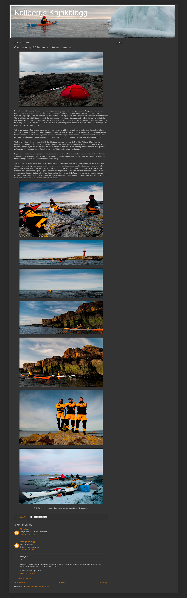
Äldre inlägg (103, 582)
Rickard (23, 529)
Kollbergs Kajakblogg (51, 12)
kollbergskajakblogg (27, 542)
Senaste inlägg (20, 582)
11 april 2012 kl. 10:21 (27, 574)
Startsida (62, 582)
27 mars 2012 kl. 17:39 (28, 550)
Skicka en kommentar (25, 578)
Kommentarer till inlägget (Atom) (37, 586)
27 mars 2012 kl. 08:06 (28, 535)
